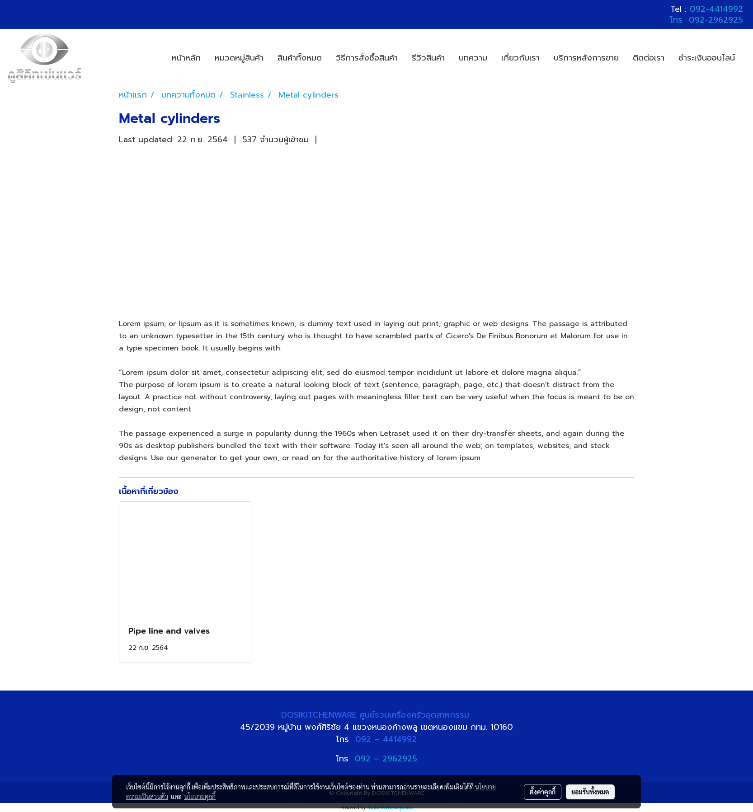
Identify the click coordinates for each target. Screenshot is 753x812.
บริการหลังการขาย (586, 57)
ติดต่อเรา (648, 57)
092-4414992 (716, 9)
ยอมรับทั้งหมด (590, 792)
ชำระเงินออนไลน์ (706, 57)
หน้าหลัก (186, 57)
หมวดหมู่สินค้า (239, 57)
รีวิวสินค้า (428, 57)
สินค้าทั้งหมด (300, 57)
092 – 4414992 (386, 739)
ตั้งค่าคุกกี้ (542, 792)
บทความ (473, 57)
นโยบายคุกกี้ (200, 796)
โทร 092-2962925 (706, 20)
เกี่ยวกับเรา (520, 57)
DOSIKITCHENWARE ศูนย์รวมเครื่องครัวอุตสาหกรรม (376, 715)
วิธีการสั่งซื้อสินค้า (367, 57)
